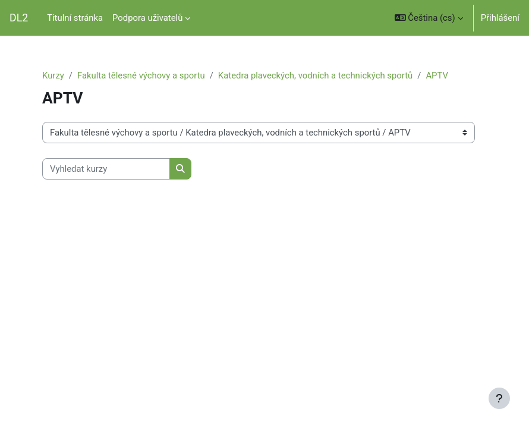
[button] (429, 18)
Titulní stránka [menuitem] (75, 17)
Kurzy (53, 75)
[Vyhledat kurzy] (106, 169)
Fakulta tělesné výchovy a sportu (141, 75)
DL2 (19, 18)
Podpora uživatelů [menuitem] (147, 17)
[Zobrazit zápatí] (499, 398)
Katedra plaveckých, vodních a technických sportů (315, 75)
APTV (437, 75)
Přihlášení (500, 17)
